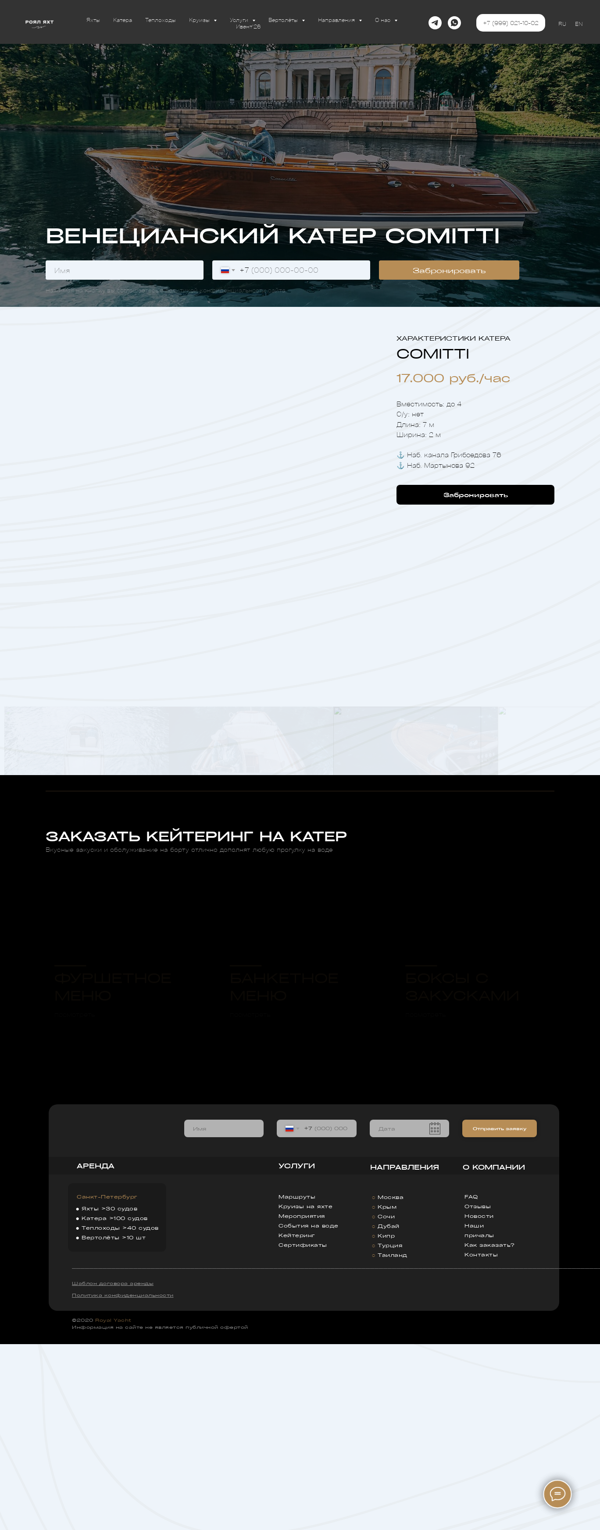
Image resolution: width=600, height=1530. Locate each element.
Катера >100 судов (115, 1404)
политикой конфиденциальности (215, 290)
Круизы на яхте (305, 1392)
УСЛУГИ (297, 1351)
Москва (391, 1383)
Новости (479, 1401)
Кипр (386, 1421)
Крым (387, 1392)
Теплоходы (160, 19)
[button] (475, 495)
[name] (125, 270)
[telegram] (435, 22)
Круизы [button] (200, 19)
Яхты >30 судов (109, 1394)
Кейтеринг (297, 1421)
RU (562, 23)
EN (578, 23)
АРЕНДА (95, 1351)
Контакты (481, 1440)
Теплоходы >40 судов (120, 1413)
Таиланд (392, 1440)
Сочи (386, 1402)
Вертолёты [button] (284, 19)
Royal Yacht (113, 1506)
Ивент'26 (248, 26)
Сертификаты (303, 1430)
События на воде (309, 1411)
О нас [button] (383, 19)
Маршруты (297, 1382)
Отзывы (477, 1392)
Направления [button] (337, 19)
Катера (122, 19)
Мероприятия (302, 1401)
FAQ (471, 1382)
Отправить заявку (499, 1314)
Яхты (93, 19)
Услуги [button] (240, 19)
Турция (390, 1431)
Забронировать (449, 270)
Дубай (389, 1412)
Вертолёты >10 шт (114, 1423)
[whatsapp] (454, 22)
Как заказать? (489, 1430)
